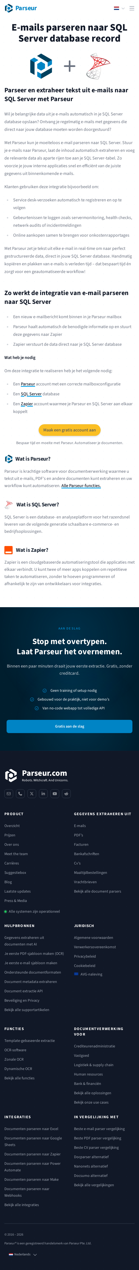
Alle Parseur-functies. (81, 486)
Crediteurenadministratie (94, 1046)
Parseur (28, 384)
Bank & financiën (87, 1084)
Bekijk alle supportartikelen (26, 1010)
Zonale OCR (14, 1059)
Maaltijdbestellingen (90, 873)
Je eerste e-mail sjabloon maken (30, 963)
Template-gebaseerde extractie (29, 1041)
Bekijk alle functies (19, 1078)
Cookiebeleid (84, 966)
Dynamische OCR (18, 1069)
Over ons (11, 844)
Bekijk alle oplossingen (92, 1093)
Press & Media (15, 901)
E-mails (80, 826)
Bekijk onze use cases (91, 1102)
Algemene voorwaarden (93, 938)
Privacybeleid (85, 956)
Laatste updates (17, 891)
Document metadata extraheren (30, 982)
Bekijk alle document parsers (97, 891)
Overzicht (12, 826)
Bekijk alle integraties (21, 1205)
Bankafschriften (86, 854)
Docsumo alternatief (90, 1176)
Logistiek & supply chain (94, 1065)
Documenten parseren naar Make (31, 1179)
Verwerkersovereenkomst (95, 947)
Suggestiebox (15, 873)
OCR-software (15, 1050)
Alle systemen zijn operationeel (34, 911)
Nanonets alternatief (91, 1166)
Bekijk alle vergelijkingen (94, 1185)
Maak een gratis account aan (69, 430)
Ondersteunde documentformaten (32, 972)
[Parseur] (36, 775)
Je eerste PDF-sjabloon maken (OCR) (34, 953)
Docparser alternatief (91, 1157)
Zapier (27, 404)
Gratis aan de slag (69, 726)
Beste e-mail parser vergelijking (99, 1129)
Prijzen (9, 835)
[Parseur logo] (20, 8)
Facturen (81, 844)
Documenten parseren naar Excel (31, 1129)
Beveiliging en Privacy (21, 1000)
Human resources (88, 1074)
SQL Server (31, 394)
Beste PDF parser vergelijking (97, 1138)
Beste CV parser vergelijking (96, 1147)
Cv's (77, 863)
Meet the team (16, 854)
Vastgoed (81, 1055)
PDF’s (78, 835)
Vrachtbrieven (85, 882)
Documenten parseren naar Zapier (32, 1154)
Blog (8, 882)
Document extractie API (23, 991)
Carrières (11, 863)
